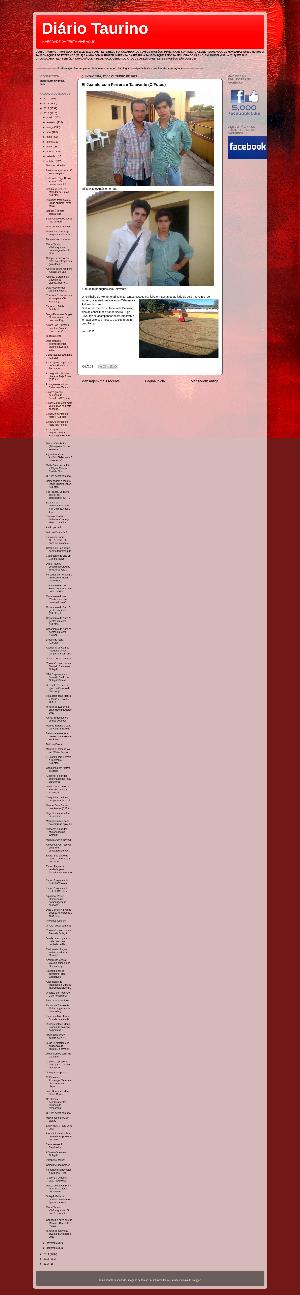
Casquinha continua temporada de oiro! (58, 799)
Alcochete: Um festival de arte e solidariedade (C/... (58, 847)
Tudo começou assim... (59, 239)
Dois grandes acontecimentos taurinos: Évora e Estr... (57, 345)
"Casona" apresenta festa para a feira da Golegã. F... (58, 1064)
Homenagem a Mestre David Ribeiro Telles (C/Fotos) (58, 484)
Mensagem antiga (204, 381)
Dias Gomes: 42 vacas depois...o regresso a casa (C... (59, 912)
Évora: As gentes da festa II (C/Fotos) (57, 890)
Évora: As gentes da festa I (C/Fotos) (57, 882)
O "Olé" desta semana (58, 476)
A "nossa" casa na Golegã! (56, 1154)
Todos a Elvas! (54, 336)
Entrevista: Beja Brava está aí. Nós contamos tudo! (58, 181)
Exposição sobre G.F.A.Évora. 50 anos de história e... (58, 540)
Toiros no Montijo (55, 165)
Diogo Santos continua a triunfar (58, 1055)
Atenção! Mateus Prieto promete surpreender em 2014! (59, 1136)
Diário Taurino (95, 28)
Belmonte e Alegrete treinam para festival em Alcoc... (58, 736)
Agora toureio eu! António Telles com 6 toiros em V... (59, 457)
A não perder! (53, 527)
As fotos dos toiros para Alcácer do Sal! (59, 270)
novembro (52, 1243)
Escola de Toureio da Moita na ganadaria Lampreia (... (58, 1008)
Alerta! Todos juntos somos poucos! (57, 719)
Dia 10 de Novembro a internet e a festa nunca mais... (58, 1188)
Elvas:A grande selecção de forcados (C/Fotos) (58, 395)
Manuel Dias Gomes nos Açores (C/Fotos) (59, 807)
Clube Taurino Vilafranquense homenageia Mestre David (58, 249)
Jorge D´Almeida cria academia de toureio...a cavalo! (57, 1046)
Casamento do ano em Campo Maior (58, 557)
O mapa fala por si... (57, 1072)
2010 (47, 98)
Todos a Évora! (54, 744)
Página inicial (155, 381)
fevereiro (52, 122)
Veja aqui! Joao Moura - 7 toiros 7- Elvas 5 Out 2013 (59, 699)
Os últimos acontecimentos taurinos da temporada (56, 1103)
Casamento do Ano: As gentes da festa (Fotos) (58, 632)
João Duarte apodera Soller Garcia (57, 1093)
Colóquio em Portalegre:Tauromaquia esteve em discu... (59, 1082)
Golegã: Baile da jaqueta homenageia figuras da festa (59, 1199)
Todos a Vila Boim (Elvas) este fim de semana (58, 446)
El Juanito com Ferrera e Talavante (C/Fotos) (124, 84)
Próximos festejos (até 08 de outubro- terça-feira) (59, 203)
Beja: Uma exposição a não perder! (59, 220)
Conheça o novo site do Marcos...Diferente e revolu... (59, 1223)
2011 (47, 103)
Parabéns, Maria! (55, 1160)
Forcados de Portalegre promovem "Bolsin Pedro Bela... (59, 577)
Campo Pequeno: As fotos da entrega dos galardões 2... (59, 261)
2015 (47, 1258)
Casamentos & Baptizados (54, 1146)
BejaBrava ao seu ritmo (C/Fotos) (59, 356)
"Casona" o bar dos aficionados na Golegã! (56, 832)
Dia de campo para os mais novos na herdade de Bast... (58, 941)
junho (50, 141)
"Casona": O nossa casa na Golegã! (56, 1179)
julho (49, 146)
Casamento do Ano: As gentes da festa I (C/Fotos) (58, 621)
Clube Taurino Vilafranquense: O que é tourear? (57, 1210)
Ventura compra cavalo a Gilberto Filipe (59, 1171)
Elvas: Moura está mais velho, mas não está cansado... (59, 406)
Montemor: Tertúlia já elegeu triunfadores (58, 233)
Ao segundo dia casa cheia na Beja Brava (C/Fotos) (58, 376)
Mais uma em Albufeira (58, 226)
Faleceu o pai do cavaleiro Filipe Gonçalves (56, 974)
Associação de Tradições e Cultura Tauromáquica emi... (58, 984)
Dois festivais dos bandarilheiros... (56, 289)
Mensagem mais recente (101, 381)
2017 (47, 1263)
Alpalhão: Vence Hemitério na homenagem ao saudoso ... (56, 900)
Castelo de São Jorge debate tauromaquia (58, 549)
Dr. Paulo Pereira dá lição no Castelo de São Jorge (58, 688)
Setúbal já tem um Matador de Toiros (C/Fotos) (57, 192)
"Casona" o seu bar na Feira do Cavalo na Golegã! (58, 666)
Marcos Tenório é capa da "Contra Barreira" (58, 727)
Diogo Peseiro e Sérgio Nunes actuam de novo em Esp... (59, 317)
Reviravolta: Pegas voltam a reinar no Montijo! (57, 952)
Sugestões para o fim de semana (58, 815)
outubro (51, 161)
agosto (51, 151)
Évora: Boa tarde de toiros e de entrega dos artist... (58, 858)
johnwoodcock (161, 1280)
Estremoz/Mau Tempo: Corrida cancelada (58, 1018)
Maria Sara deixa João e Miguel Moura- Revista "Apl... (58, 468)
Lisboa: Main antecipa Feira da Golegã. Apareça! (58, 789)
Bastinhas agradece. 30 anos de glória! (59, 172)
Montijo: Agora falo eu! (58, 839)
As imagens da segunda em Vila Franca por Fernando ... (59, 434)
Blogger (196, 1280)
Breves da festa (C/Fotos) (54, 641)
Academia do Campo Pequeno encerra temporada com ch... (59, 650)
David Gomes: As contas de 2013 (56, 1036)
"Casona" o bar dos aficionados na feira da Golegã (58, 778)
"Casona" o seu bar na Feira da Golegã (58, 932)
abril (49, 132)
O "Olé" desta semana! (58, 925)
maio (50, 137)
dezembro (52, 1248)
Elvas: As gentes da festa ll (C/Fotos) (57, 415)
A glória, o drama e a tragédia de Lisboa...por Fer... (57, 279)
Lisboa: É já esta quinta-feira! (55, 212)
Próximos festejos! (56, 920)
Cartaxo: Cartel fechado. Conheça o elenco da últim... (58, 519)
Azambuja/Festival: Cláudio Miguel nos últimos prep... (58, 963)
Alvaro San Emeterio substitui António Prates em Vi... (57, 328)
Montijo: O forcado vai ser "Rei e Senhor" (58, 750)
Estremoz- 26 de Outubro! (55, 308)
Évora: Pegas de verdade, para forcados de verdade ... (59, 871)
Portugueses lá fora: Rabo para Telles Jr (58, 386)
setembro (52, 156)
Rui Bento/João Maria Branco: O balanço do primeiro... (58, 1027)
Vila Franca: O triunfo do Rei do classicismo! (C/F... (58, 495)
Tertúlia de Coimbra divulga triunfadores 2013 (58, 1234)
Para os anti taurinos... (58, 1000)
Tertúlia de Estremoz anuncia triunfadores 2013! (59, 709)
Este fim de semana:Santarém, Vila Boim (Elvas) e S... (58, 507)
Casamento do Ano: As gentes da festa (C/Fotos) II (58, 610)
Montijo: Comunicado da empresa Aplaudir (59, 822)
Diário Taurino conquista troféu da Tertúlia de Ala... (58, 566)
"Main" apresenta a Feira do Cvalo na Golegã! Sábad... (57, 677)
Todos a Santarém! (56, 532)
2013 (47, 113)
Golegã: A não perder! (58, 1165)
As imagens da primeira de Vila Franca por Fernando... (59, 365)
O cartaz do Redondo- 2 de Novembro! (58, 994)
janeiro (51, 117)
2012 (47, 108)
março (50, 127)
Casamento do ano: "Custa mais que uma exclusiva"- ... (57, 599)
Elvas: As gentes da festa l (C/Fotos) (57, 423)
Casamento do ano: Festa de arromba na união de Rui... (59, 588)
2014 (47, 1254)
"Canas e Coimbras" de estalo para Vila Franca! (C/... (59, 298)
